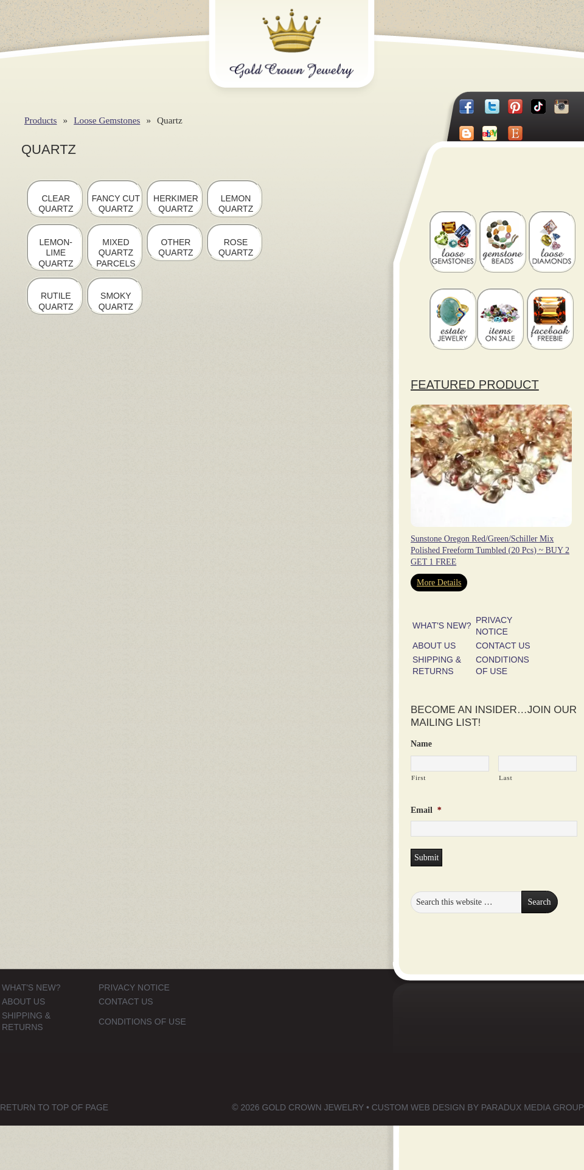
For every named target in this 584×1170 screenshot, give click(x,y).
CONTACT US (503, 645)
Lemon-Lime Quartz (55, 252)
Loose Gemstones (107, 120)
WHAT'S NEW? (441, 625)
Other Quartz (175, 247)
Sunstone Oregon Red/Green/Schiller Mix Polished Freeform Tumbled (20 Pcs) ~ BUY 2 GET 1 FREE (490, 550)
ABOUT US (434, 645)
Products (40, 120)
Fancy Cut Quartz (116, 203)
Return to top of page (54, 1107)
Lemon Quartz (235, 203)
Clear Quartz (55, 203)
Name (421, 743)
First (418, 777)
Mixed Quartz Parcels (115, 252)
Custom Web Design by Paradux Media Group (478, 1107)
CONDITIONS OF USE (142, 1021)
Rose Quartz (235, 247)
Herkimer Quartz (175, 203)
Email (426, 810)
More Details (439, 582)
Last (505, 777)
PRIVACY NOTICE (134, 987)
